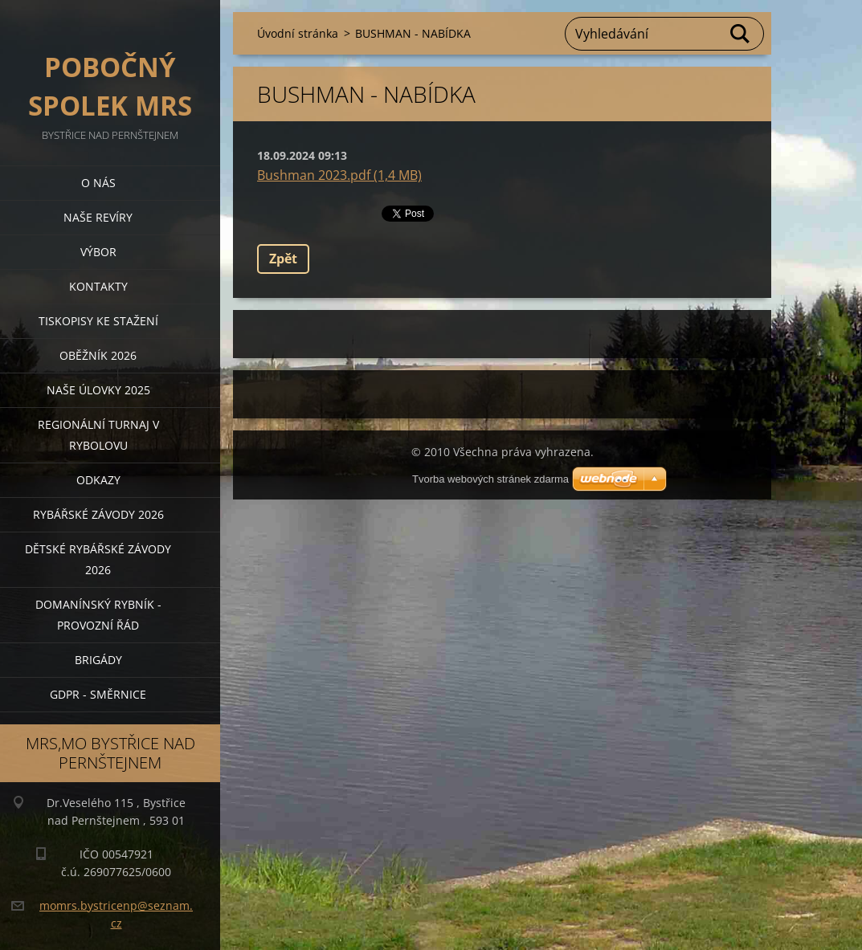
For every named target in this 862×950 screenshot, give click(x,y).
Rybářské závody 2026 (98, 514)
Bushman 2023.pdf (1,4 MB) (339, 175)
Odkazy (98, 479)
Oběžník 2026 (98, 355)
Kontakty (98, 286)
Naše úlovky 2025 (98, 390)
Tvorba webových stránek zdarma (490, 479)
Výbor (98, 251)
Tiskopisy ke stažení (98, 320)
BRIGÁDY (98, 659)
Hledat (740, 34)
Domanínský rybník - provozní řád (98, 615)
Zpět (283, 258)
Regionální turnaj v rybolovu (98, 435)
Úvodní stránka (297, 33)
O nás (98, 182)
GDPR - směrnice (98, 694)
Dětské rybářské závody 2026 (98, 559)
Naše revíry (98, 217)
